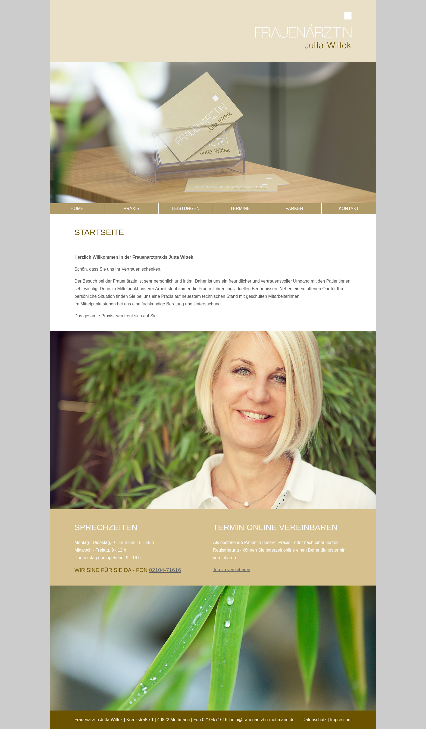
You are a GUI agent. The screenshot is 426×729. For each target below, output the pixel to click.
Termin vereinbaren (231, 569)
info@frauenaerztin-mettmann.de (263, 719)
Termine (240, 208)
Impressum (341, 719)
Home (76, 208)
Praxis (131, 208)
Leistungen (185, 208)
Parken (294, 208)
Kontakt (349, 208)
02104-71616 (165, 570)
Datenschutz (314, 719)
